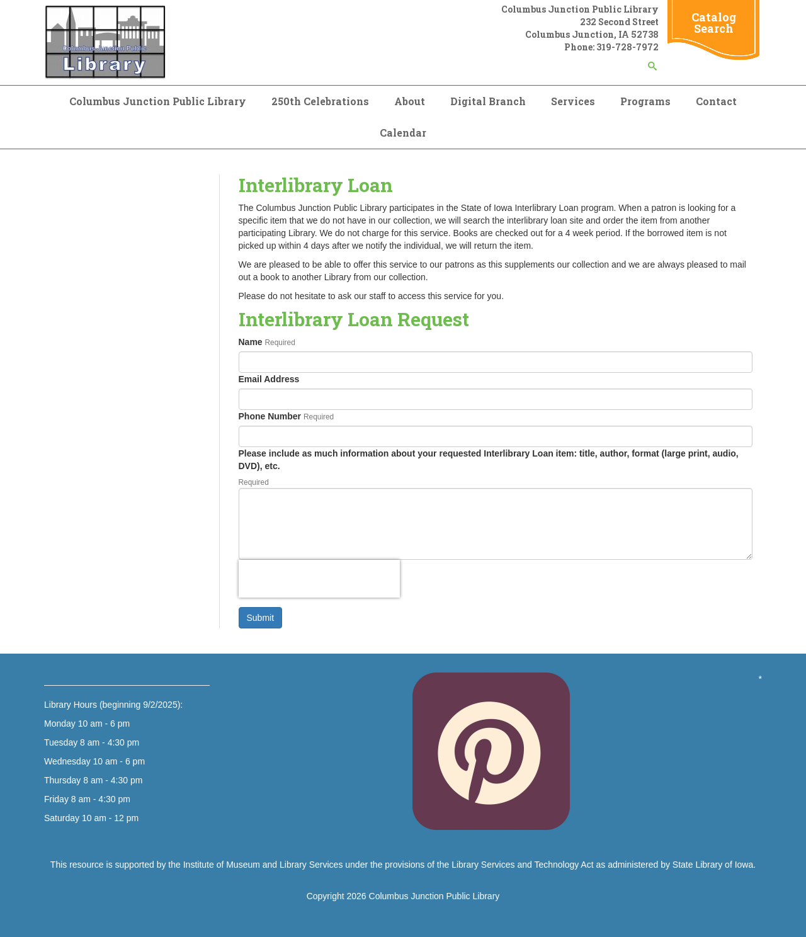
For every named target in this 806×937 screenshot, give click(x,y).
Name (251, 342)
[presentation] (319, 579)
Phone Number (270, 416)
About (409, 101)
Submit (261, 618)
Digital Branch (488, 101)
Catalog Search (713, 22)
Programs (645, 101)
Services (573, 101)
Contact (716, 101)
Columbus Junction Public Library (157, 101)
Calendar (403, 132)
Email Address (269, 379)
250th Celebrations (320, 101)
